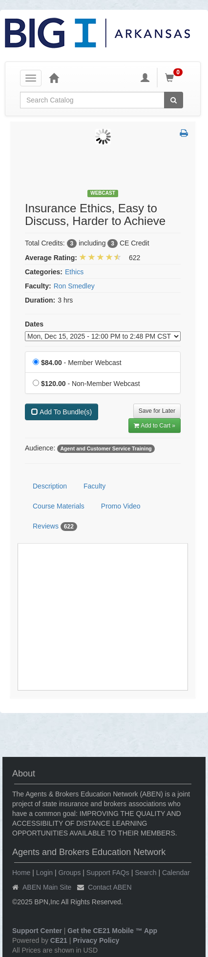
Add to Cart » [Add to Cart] (154, 425)
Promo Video (121, 506)
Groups (69, 872)
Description (50, 486)
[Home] (54, 77)
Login (44, 872)
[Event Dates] (103, 336)
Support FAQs (107, 872)
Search (145, 872)
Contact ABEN (110, 887)
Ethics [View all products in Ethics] (74, 272)
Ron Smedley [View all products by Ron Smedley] (74, 286)
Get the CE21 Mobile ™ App (112, 931)
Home (21, 872)
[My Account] (145, 77)
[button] (184, 133)
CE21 (58, 940)
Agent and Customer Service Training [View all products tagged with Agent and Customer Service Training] (105, 448)
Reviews (55, 526)
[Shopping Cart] (175, 77)
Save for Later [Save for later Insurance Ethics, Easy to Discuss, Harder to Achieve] (157, 410)
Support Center (37, 931)
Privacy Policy (96, 940)
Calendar (176, 872)
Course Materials (58, 506)
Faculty (94, 486)
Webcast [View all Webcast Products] (102, 193)
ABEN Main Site (46, 887)
